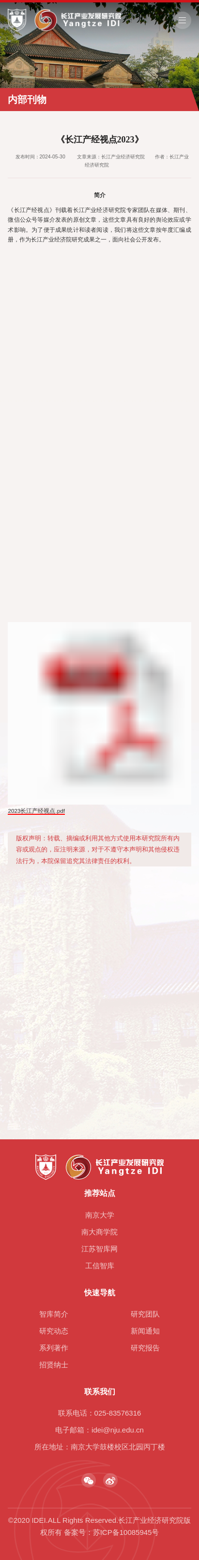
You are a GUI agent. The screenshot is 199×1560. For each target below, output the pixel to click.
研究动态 (53, 1331)
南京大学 (99, 1215)
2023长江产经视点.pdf (36, 812)
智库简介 (53, 1314)
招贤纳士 (53, 1365)
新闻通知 (145, 1331)
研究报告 (145, 1348)
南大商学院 (99, 1232)
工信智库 (99, 1266)
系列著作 (53, 1348)
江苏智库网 (99, 1249)
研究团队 (145, 1314)
